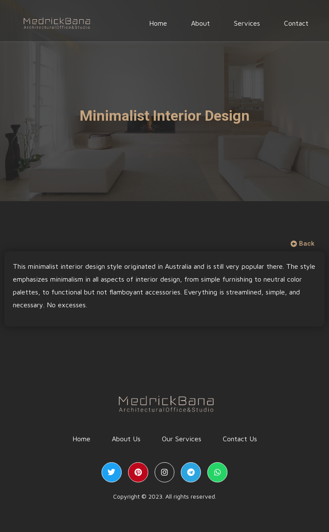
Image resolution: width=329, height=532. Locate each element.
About (200, 24)
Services (247, 24)
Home (158, 24)
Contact (296, 24)
